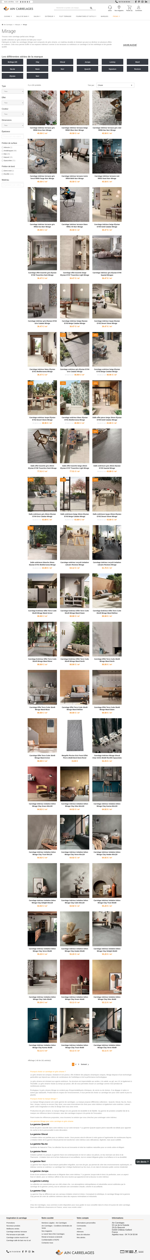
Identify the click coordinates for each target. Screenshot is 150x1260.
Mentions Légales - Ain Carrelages (54, 1223)
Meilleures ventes (12, 1229)
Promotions (10, 1223)
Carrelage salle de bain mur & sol (18, 1240)
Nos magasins (47, 1231)
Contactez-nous (47, 1243)
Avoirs (79, 1229)
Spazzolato (9, 160)
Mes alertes (81, 1237)
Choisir (115, 85)
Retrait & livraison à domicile (52, 1237)
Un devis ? (143, 1161)
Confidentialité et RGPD (50, 1240)
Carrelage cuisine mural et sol (17, 1237)
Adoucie (8, 147)
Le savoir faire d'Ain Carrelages (53, 1234)
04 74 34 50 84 (124, 2)
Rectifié (8, 174)
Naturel (8, 157)
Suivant (85, 1064)
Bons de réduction (83, 1234)
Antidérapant (10, 151)
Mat (7, 154)
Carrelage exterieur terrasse (16, 1232)
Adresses (80, 1232)
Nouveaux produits (13, 1226)
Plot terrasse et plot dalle (15, 1234)
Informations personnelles (86, 1223)
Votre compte (83, 1218)
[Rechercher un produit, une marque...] (75, 8)
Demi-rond (9, 171)
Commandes (81, 1226)
